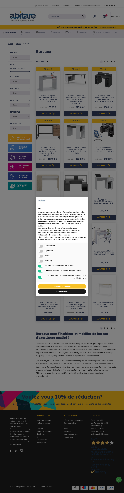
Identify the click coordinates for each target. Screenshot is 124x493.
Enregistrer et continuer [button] (62, 286)
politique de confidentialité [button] (74, 214)
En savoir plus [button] (62, 291)
